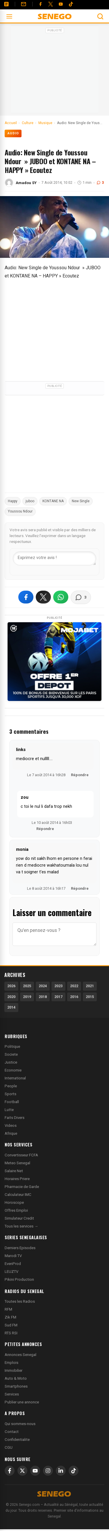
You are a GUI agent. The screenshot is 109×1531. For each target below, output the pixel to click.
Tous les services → (21, 1226)
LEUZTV (11, 1271)
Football (12, 1102)
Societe (11, 1054)
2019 (27, 997)
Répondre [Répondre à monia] (80, 888)
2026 (11, 986)
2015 (90, 997)
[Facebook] (40, 4)
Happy (12, 501)
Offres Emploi (16, 1210)
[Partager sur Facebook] (25, 597)
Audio (13, 133)
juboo (30, 501)
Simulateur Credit (19, 1218)
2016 (74, 997)
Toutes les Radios (20, 1301)
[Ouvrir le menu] (9, 16)
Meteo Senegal (17, 1163)
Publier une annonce (22, 1402)
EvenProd (13, 1263)
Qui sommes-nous (20, 1424)
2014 (11, 1007)
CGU (8, 1447)
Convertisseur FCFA (21, 1155)
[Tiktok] (71, 4)
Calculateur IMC (18, 1194)
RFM (8, 1309)
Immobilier (13, 1370)
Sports (10, 1094)
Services (12, 1394)
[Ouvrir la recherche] (100, 16)
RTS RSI (11, 1333)
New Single (81, 501)
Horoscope (14, 1202)
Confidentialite (17, 1439)
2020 (11, 997)
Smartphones (16, 1386)
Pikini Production (19, 1279)
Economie (13, 1070)
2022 (74, 986)
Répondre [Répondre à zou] (45, 829)
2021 (90, 986)
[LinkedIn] (61, 1471)
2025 (27, 986)
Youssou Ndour (20, 511)
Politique (12, 1046)
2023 (58, 986)
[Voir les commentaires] (81, 597)
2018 (43, 997)
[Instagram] (48, 1471)
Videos (11, 1125)
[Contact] (23, 4)
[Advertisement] (54, 71)
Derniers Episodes (20, 1248)
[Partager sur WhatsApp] (60, 597)
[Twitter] (50, 4)
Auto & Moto (16, 1378)
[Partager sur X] (43, 597)
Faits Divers (14, 1117)
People (11, 1086)
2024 (43, 986)
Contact (12, 1431)
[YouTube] (60, 4)
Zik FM (10, 1317)
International (15, 1078)
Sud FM (11, 1325)
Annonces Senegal (20, 1354)
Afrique (11, 1133)
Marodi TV (13, 1256)
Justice (11, 1062)
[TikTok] (73, 1471)
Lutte (9, 1109)
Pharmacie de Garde (22, 1186)
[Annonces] (6, 4)
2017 (58, 997)
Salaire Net (14, 1171)
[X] (22, 1471)
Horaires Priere (17, 1179)
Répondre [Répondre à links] (80, 775)
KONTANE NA (53, 501)
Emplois (11, 1362)
